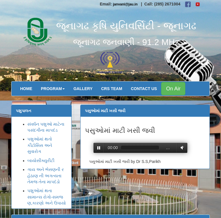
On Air (173, 89)
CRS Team (111, 88)
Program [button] (53, 88)
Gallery (82, 88)
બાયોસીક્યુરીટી (40, 160)
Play (98, 147)
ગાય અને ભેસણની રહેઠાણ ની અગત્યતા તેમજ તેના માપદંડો (45, 175)
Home (26, 88)
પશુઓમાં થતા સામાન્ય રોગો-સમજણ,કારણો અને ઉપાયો (46, 196)
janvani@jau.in (125, 4)
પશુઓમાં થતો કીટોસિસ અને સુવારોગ (39, 145)
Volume (181, 147)
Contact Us (144, 88)
